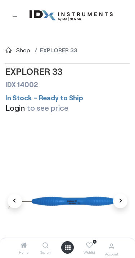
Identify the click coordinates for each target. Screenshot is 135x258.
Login (15, 107)
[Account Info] (111, 246)
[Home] (24, 245)
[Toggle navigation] (14, 16)
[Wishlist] (89, 245)
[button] (14, 201)
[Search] (45, 245)
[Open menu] (68, 247)
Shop (23, 50)
